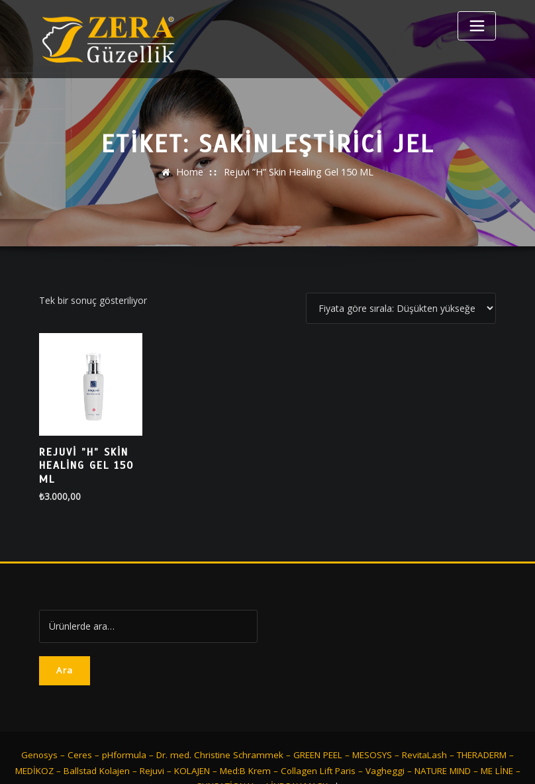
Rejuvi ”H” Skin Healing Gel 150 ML (298, 172)
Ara (64, 643)
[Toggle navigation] (477, 25)
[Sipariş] (401, 308)
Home (190, 172)
